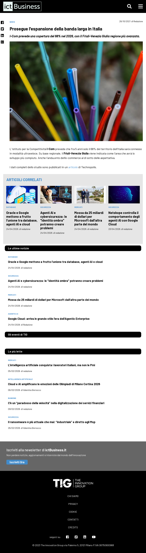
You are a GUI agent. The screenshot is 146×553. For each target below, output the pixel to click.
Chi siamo (73, 496)
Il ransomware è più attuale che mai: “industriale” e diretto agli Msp (51, 422)
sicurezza (45, 207)
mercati (78, 207)
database (11, 207)
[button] (129, 6)
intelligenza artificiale (20, 379)
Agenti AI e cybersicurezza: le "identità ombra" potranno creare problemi (53, 220)
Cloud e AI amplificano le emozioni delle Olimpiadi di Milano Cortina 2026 (54, 384)
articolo (73, 167)
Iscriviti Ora (17, 462)
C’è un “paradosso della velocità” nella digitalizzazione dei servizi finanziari (56, 403)
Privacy (73, 503)
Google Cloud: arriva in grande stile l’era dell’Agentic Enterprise (49, 318)
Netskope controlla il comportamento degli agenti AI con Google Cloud (124, 218)
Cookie (73, 511)
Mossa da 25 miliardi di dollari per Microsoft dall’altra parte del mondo (88, 218)
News (12, 22)
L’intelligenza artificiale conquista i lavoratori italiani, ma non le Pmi (51, 365)
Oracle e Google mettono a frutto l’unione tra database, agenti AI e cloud (21, 218)
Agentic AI (13, 314)
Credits (73, 527)
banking (12, 398)
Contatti (73, 519)
